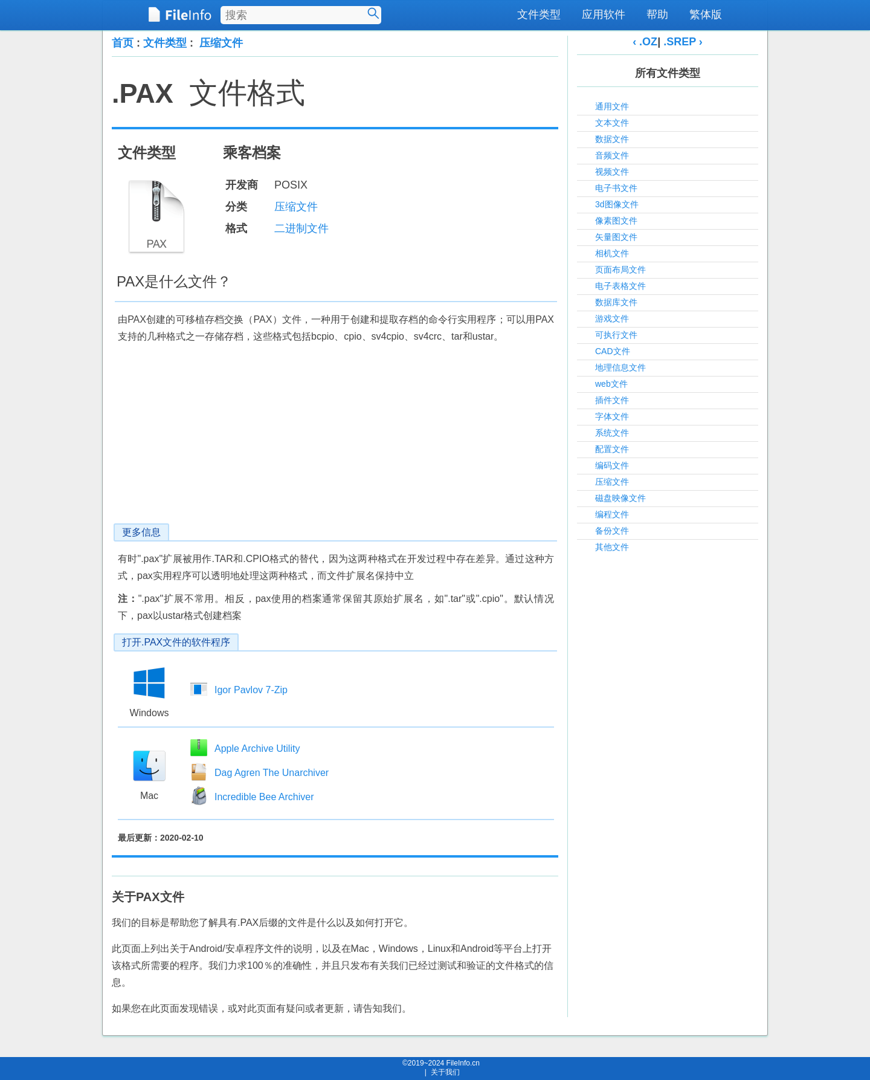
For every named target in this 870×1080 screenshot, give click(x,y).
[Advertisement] (335, 438)
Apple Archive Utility (257, 748)
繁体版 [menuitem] (705, 14)
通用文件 (612, 106)
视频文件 (612, 171)
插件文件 (612, 400)
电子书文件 (616, 188)
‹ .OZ (645, 42)
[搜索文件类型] (301, 15)
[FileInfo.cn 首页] (179, 15)
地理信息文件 (620, 367)
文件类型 (165, 43)
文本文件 (612, 123)
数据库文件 (616, 302)
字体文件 (612, 416)
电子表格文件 (620, 286)
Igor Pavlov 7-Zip (251, 690)
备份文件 (612, 530)
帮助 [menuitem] (657, 14)
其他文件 (612, 547)
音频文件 (612, 155)
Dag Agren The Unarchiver (271, 773)
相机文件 (612, 253)
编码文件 (612, 465)
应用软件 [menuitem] (603, 14)
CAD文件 (612, 351)
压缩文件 (221, 43)
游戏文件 (612, 318)
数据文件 (612, 139)
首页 (123, 43)
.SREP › (683, 42)
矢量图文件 (616, 237)
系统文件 (612, 433)
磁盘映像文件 (620, 498)
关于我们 (445, 1072)
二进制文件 (301, 228)
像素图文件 (616, 220)
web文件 (611, 384)
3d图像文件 (617, 204)
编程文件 (612, 514)
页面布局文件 (620, 269)
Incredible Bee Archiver (264, 797)
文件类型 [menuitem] (539, 14)
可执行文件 (616, 335)
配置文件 (612, 449)
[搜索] (373, 13)
